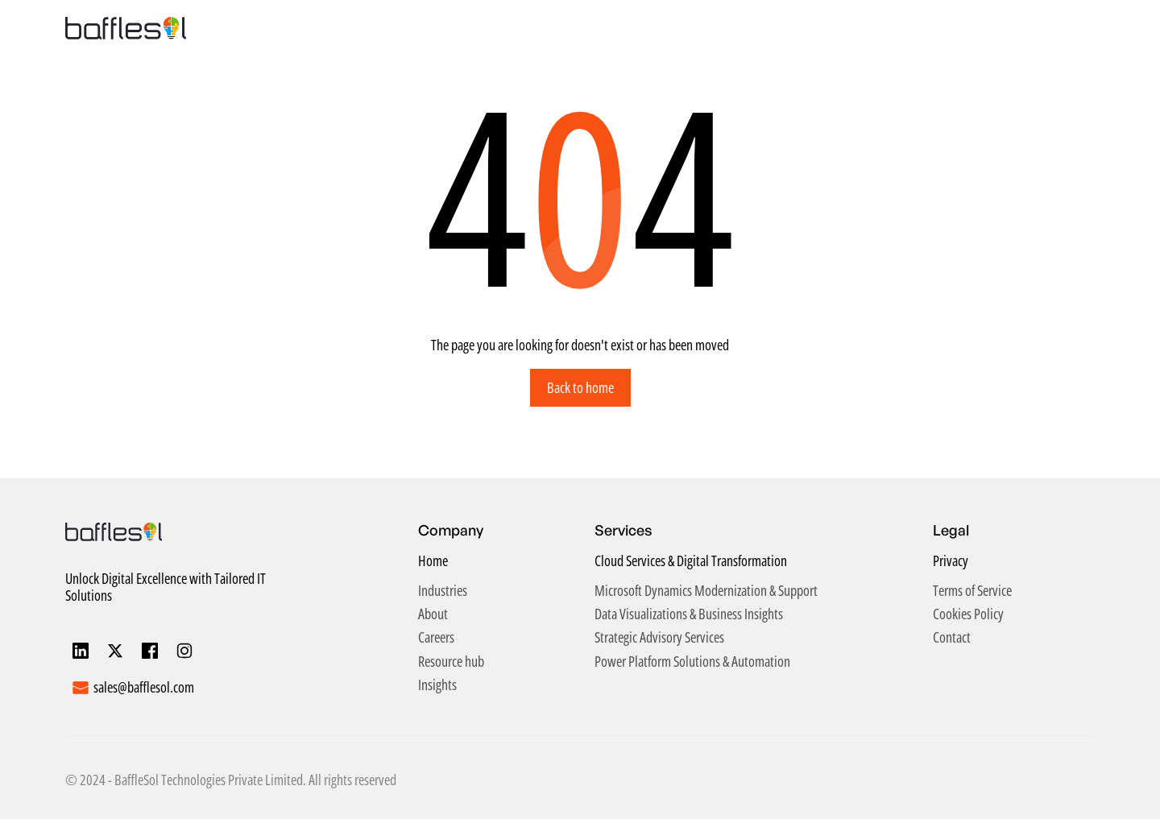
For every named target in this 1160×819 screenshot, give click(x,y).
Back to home (580, 387)
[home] (125, 28)
